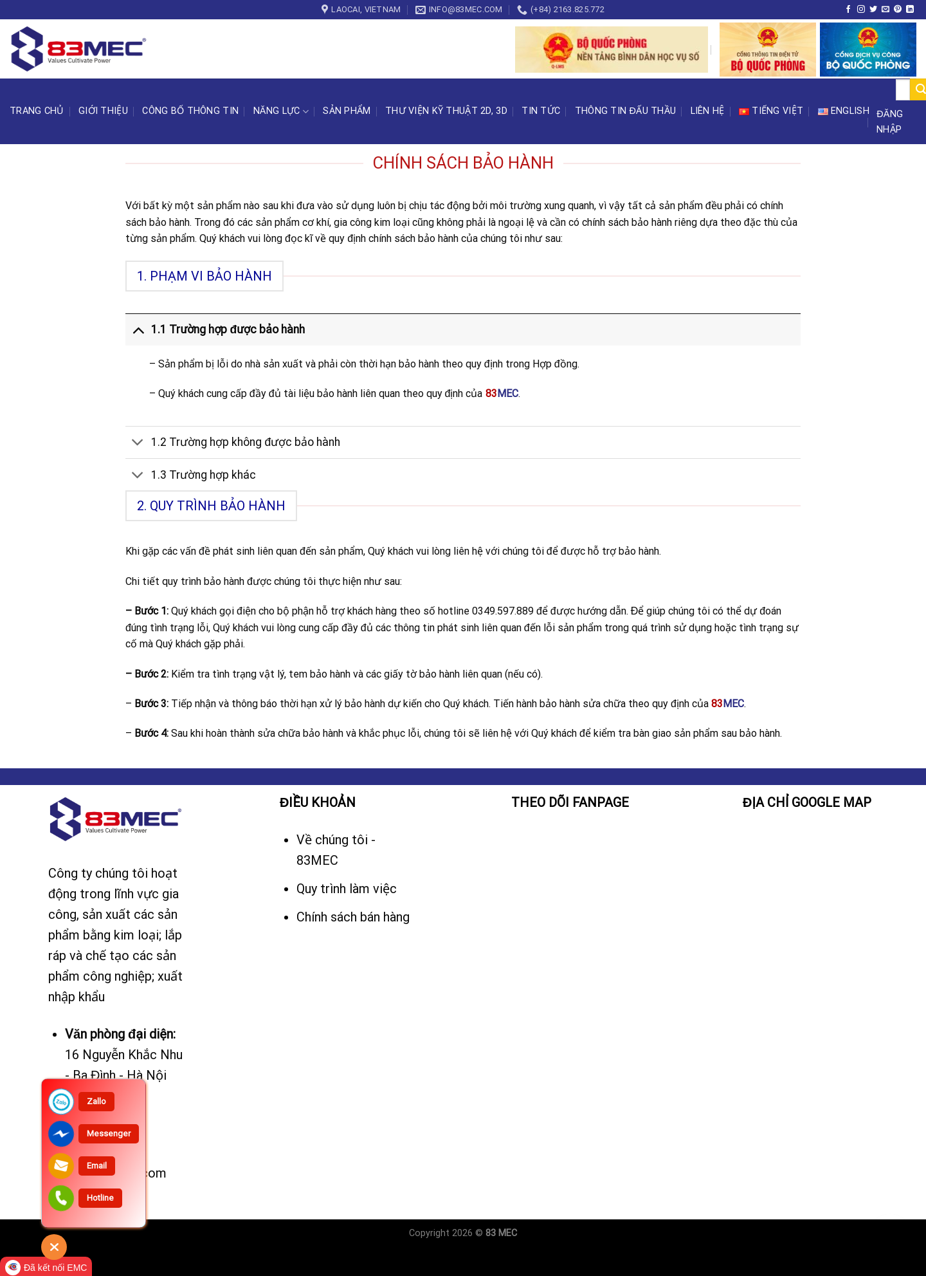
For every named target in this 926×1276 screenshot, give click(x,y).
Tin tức (541, 111)
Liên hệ (708, 111)
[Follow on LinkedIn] (910, 9)
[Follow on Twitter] (873, 9)
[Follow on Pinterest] (898, 9)
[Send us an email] (885, 9)
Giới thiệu (103, 111)
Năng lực (281, 112)
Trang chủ (37, 111)
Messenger (109, 1133)
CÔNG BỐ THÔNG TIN (190, 111)
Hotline (100, 1198)
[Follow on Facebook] (848, 9)
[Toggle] (137, 329)
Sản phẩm (346, 111)
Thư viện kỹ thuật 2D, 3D (446, 111)
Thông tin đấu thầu (625, 111)
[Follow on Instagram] (861, 9)
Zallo (96, 1101)
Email (97, 1165)
